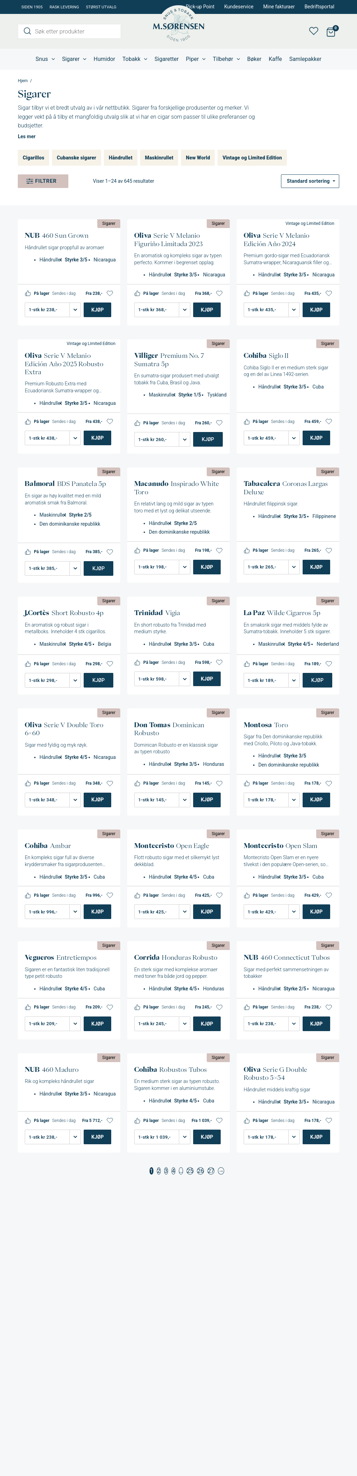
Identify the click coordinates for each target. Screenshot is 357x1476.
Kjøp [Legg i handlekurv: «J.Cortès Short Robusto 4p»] (98, 680)
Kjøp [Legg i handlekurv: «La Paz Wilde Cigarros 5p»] (317, 680)
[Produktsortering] (310, 181)
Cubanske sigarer (76, 157)
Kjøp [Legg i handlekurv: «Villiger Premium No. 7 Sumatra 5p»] (208, 439)
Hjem (23, 80)
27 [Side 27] (211, 1171)
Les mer (27, 136)
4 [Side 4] (173, 1171)
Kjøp (97, 310)
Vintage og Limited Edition (252, 157)
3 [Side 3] (166, 1171)
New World (198, 157)
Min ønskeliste (316, 31)
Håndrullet (120, 157)
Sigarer (108, 223)
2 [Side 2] (158, 1171)
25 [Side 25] (190, 1171)
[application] (51, 59)
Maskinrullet (159, 157)
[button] (109, 293)
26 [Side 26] (200, 1171)
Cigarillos (33, 157)
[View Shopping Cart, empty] (331, 31)
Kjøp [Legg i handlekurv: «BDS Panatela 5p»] (98, 568)
